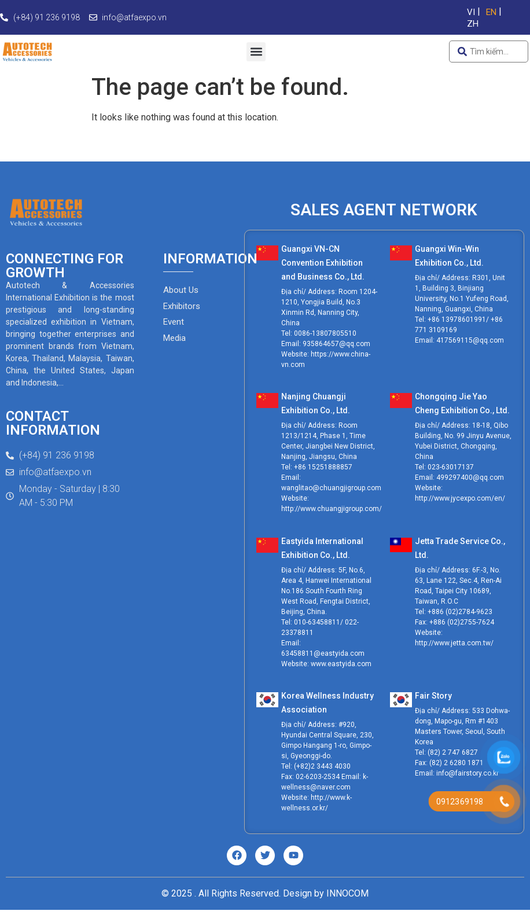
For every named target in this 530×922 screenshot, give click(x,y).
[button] (256, 51)
